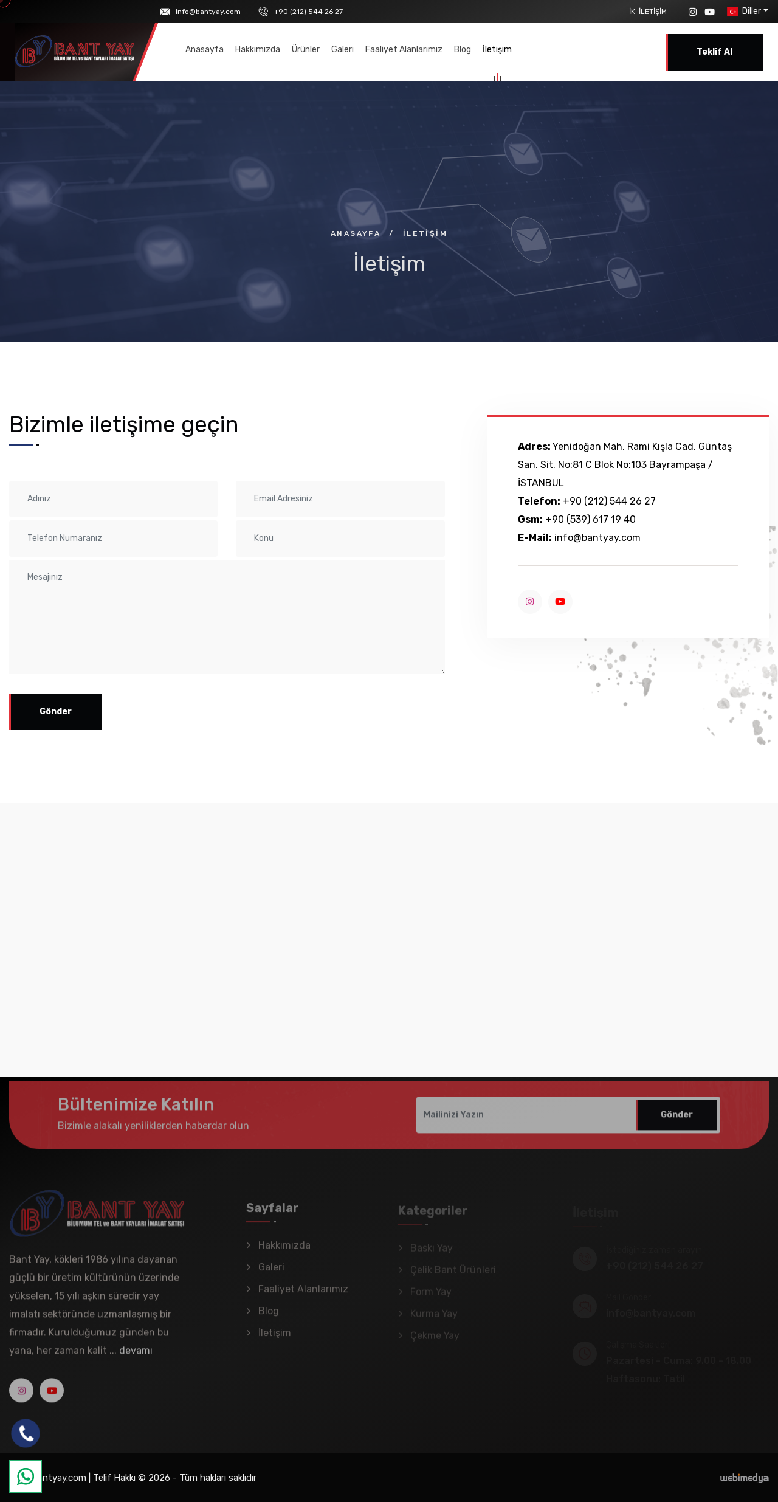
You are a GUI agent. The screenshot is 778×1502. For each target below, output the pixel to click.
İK (632, 11)
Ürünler (306, 49)
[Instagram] (693, 11)
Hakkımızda (257, 49)
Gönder (56, 711)
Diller (743, 11)
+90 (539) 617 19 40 (590, 519)
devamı (136, 1357)
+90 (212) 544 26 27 (308, 11)
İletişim (653, 11)
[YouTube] (709, 11)
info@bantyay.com (208, 11)
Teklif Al (714, 52)
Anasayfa (204, 49)
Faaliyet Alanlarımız (403, 49)
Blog (462, 49)
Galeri (342, 49)
